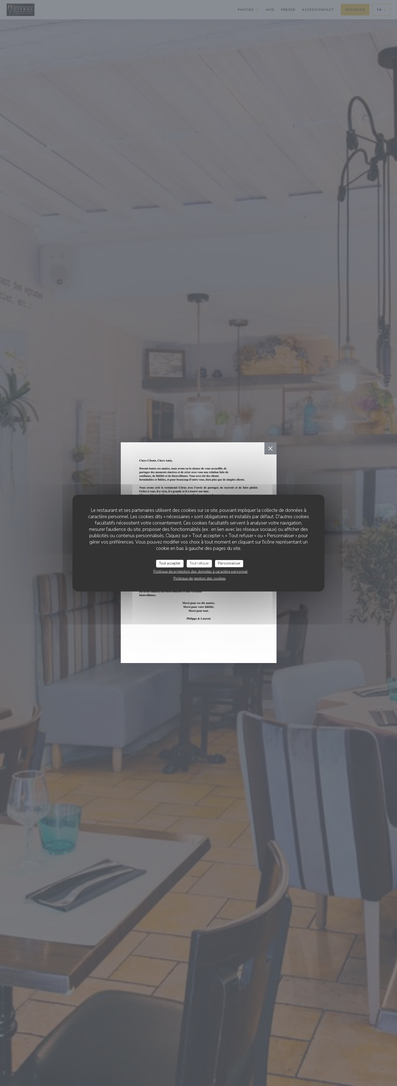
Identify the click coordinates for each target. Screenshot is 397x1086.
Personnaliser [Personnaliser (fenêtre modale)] (229, 563)
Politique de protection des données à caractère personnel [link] (200, 571)
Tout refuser (199, 563)
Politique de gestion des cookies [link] (199, 578)
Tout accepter (170, 563)
